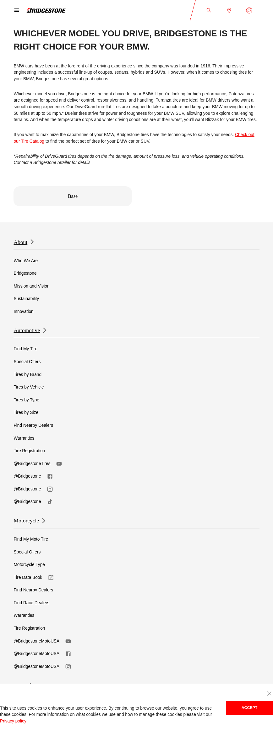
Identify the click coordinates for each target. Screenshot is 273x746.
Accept (250, 708)
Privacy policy (13, 721)
